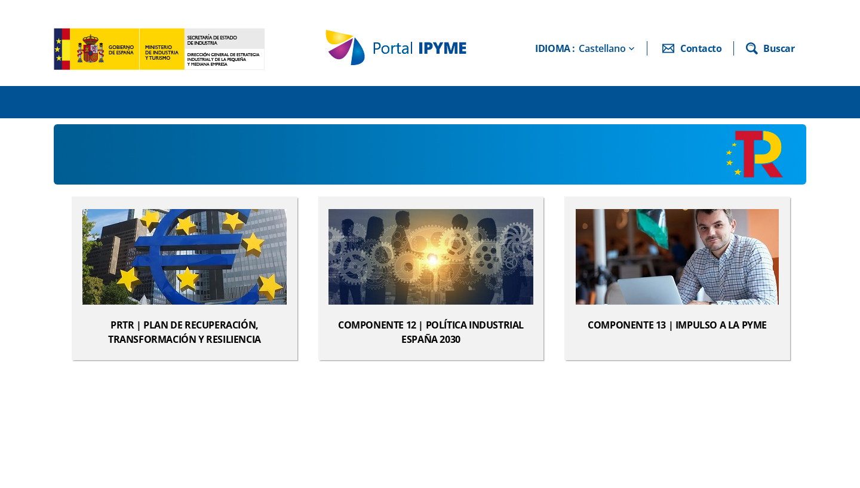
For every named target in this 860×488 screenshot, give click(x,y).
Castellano (602, 48)
